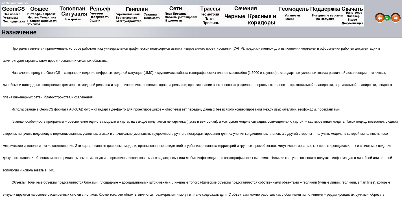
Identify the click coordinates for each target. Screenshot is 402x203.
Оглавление (14, 3)
